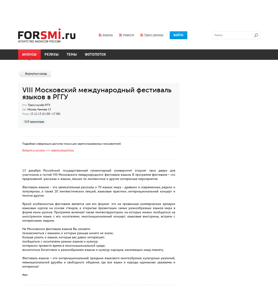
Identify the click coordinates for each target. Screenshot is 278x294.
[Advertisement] (139, 11)
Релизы (52, 55)
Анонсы (29, 55)
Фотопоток (95, 55)
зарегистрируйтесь (62, 150)
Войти (178, 35)
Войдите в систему (33, 150)
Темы (72, 55)
